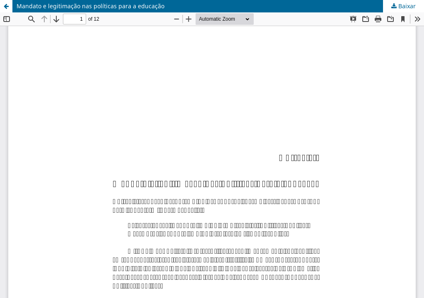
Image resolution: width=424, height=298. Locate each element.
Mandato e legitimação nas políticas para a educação (90, 6)
